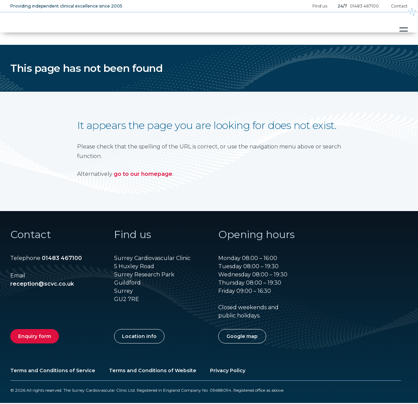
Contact (399, 6)
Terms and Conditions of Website (152, 371)
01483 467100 (364, 6)
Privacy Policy (227, 371)
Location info (139, 337)
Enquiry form (34, 337)
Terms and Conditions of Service (52, 371)
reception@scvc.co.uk (42, 285)
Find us (319, 6)
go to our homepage (143, 175)
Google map (242, 337)
